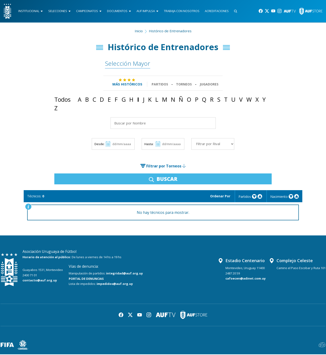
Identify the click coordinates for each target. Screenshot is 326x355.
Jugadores (209, 85)
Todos (62, 100)
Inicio (139, 31)
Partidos (160, 85)
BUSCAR (163, 179)
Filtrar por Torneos (163, 166)
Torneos (184, 85)
